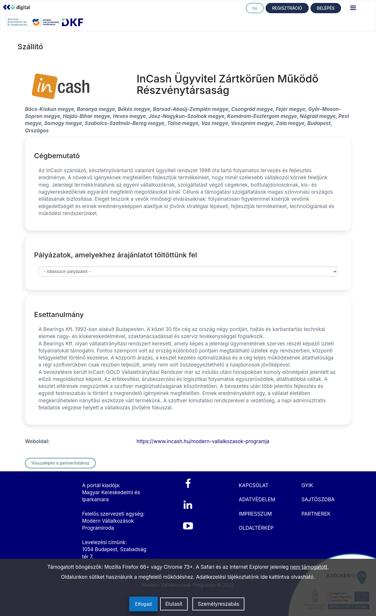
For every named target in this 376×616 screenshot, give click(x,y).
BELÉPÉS (326, 8)
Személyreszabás (218, 604)
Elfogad (143, 604)
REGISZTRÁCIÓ (287, 8)
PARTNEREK (315, 514)
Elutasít (173, 604)
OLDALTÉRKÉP (256, 528)
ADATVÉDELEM (257, 499)
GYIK (307, 485)
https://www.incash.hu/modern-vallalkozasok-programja (203, 441)
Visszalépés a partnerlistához (60, 462)
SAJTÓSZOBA (318, 499)
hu (254, 8)
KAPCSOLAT (253, 485)
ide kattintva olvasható (287, 577)
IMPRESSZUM (255, 514)
